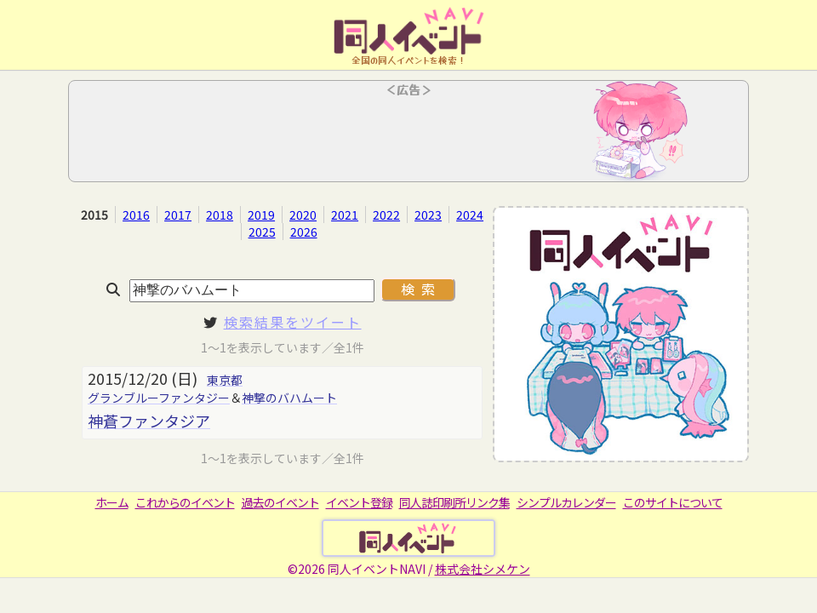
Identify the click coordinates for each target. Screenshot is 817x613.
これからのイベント (185, 502)
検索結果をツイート (293, 322)
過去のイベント (280, 502)
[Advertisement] (408, 136)
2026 (303, 231)
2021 (344, 214)
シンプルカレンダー (566, 502)
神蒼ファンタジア (149, 421)
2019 (261, 214)
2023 (428, 214)
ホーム (112, 502)
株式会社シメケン (482, 568)
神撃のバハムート (289, 397)
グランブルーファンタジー (159, 397)
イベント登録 (359, 502)
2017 (177, 214)
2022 (386, 214)
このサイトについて (673, 502)
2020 (303, 214)
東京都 (225, 379)
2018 (219, 214)
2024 (469, 214)
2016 (136, 214)
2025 (262, 231)
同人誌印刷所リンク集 (454, 502)
